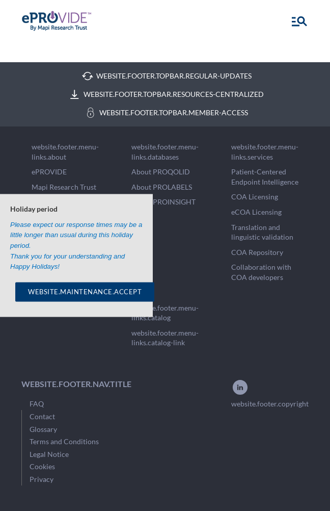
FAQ (37, 403)
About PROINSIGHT (163, 201)
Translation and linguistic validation (262, 232)
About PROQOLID (160, 171)
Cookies (42, 466)
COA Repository (257, 252)
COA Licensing (254, 196)
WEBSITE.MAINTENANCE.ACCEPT (85, 292)
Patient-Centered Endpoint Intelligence (264, 176)
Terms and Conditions (64, 441)
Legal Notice (49, 454)
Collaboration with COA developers (261, 272)
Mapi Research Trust (64, 187)
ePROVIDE (49, 171)
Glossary (43, 429)
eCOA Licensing (256, 212)
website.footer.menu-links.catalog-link (165, 337)
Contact (42, 416)
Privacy (41, 479)
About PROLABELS (161, 187)
